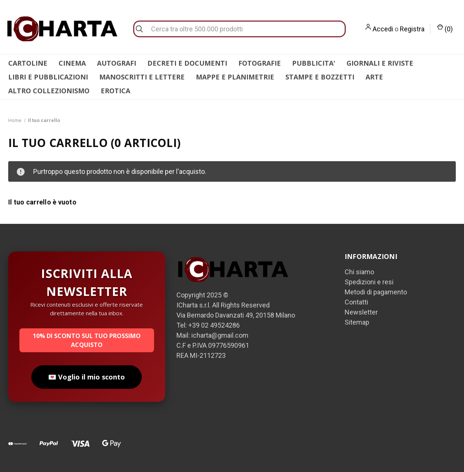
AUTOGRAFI (116, 63)
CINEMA (72, 63)
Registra (412, 29)
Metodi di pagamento (376, 292)
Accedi (383, 29)
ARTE (374, 76)
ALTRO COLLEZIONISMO (49, 90)
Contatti (356, 302)
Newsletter (361, 312)
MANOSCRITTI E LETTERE (142, 76)
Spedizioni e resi (369, 282)
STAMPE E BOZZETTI (319, 76)
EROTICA (115, 90)
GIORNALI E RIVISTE (380, 63)
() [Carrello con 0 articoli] (445, 28)
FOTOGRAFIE (259, 63)
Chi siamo (359, 272)
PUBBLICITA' (313, 63)
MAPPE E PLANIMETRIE (235, 76)
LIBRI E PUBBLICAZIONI (48, 76)
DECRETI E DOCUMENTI (187, 63)
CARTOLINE (27, 63)
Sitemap (357, 322)
